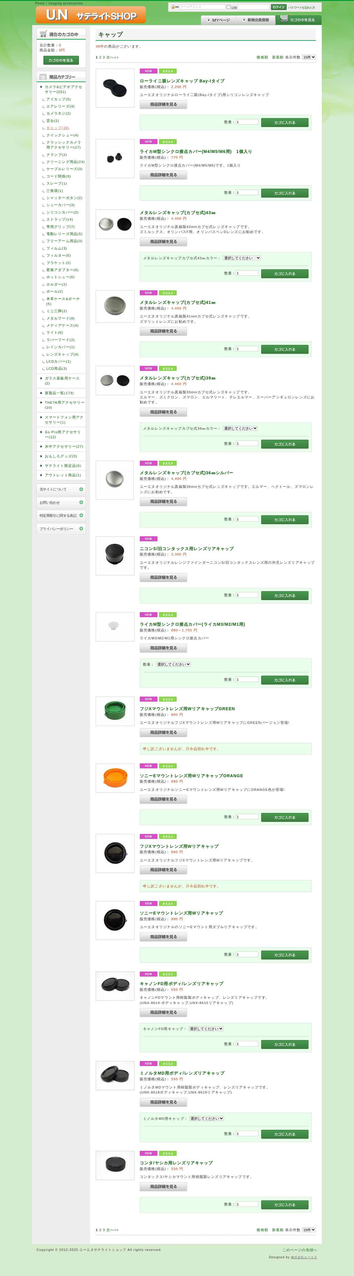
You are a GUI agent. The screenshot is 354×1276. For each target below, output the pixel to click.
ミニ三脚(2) (56, 311)
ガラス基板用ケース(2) (62, 380)
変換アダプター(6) (62, 270)
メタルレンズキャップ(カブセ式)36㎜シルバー (186, 472)
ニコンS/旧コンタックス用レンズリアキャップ (187, 548)
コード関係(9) (58, 176)
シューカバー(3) (60, 205)
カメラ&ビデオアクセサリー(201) (63, 89)
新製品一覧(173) (59, 393)
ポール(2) (54, 291)
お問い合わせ (50, 502)
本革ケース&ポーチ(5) (63, 301)
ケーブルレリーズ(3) (64, 169)
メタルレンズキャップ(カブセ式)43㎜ (178, 212)
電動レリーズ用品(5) (64, 234)
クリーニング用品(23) (65, 162)
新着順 (278, 57)
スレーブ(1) (56, 183)
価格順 (262, 57)
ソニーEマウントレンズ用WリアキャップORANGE (200, 775)
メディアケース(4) (62, 325)
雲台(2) (52, 121)
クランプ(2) (56, 155)
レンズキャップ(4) (62, 354)
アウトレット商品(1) (63, 475)
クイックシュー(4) (62, 135)
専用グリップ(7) (60, 227)
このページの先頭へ (299, 1250)
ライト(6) (54, 332)
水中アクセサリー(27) (64, 446)
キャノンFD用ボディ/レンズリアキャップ (182, 983)
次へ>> (112, 57)
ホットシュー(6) (60, 277)
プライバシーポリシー (56, 529)
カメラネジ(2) (58, 113)
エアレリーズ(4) (60, 106)
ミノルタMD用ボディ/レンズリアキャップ (182, 1073)
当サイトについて (53, 489)
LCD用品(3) (56, 368)
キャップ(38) (57, 128)
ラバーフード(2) (60, 340)
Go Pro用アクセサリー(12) (63, 434)
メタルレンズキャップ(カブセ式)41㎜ (178, 302)
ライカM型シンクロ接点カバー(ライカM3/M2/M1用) (192, 624)
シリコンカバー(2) (62, 212)
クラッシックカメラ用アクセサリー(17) (63, 144)
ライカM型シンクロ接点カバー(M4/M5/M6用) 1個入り (196, 151)
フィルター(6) (58, 255)
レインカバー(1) (60, 347)
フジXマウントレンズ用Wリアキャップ (179, 846)
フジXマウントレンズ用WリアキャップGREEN (190, 708)
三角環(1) (54, 191)
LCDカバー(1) (58, 361)
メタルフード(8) (60, 318)
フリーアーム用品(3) (64, 241)
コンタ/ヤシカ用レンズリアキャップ (176, 1163)
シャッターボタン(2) (64, 198)
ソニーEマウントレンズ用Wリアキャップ (181, 913)
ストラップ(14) (59, 219)
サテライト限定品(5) (63, 465)
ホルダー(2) (56, 284)
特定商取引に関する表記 (58, 515)
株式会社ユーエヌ (304, 1257)
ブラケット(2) (58, 263)
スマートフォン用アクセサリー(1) (64, 419)
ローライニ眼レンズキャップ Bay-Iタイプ (182, 81)
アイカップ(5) (58, 99)
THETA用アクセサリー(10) (65, 404)
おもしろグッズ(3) (61, 456)
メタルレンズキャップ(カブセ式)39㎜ (178, 378)
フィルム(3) (56, 248)
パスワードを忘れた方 (301, 7)
